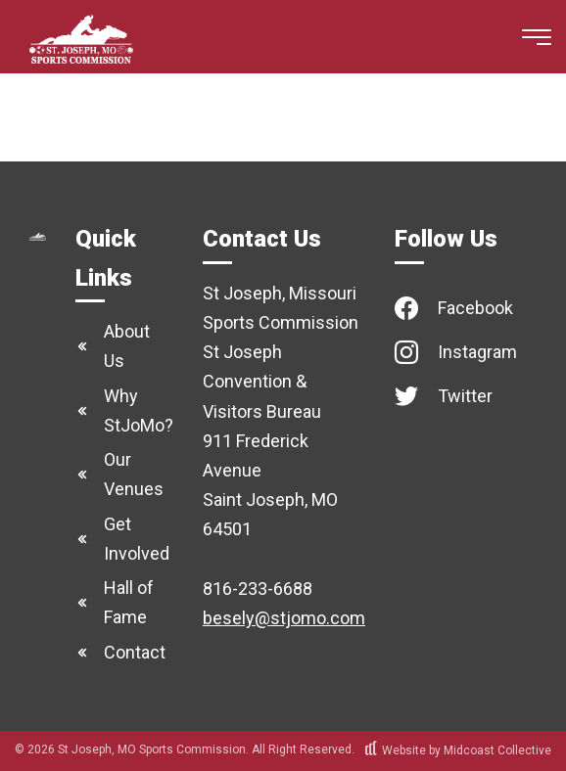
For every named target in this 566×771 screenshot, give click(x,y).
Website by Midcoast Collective (458, 751)
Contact (134, 652)
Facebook (475, 307)
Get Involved (136, 539)
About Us (127, 346)
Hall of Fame (129, 602)
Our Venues (134, 474)
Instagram (477, 351)
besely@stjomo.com (284, 618)
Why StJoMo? (138, 410)
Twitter (465, 396)
